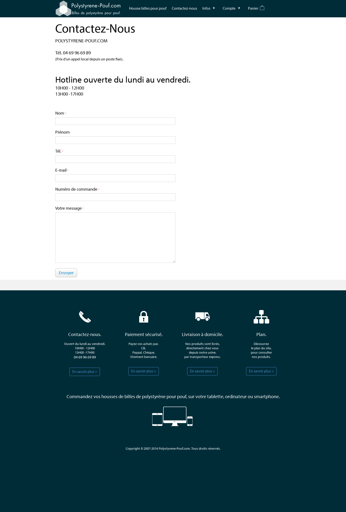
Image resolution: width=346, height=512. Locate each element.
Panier (253, 8)
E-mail (61, 170)
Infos (206, 8)
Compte (229, 8)
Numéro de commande (76, 189)
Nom (59, 113)
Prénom (62, 132)
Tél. (58, 151)
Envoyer (66, 272)
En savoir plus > (84, 371)
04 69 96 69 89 (85, 357)
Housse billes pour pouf (148, 8)
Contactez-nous (184, 8)
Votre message (68, 208)
